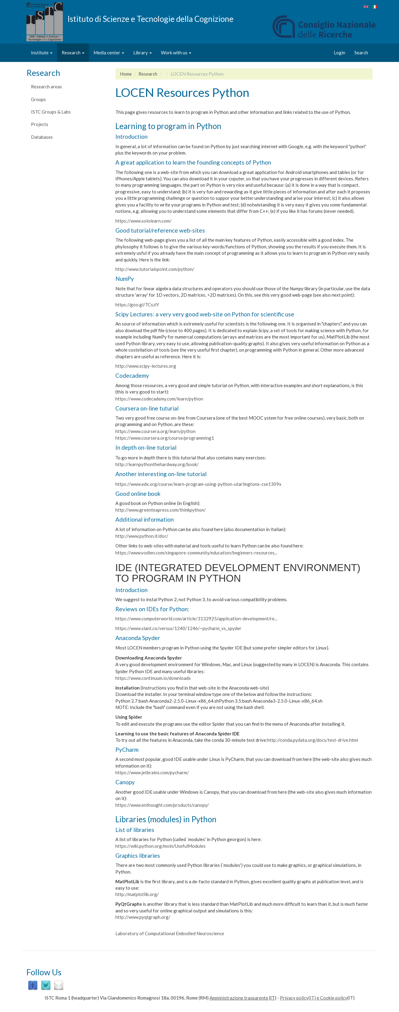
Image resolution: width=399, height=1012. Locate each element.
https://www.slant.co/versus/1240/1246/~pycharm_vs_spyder (178, 628)
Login (339, 52)
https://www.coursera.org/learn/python (155, 431)
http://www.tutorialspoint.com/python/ (154, 269)
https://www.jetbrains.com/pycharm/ (152, 772)
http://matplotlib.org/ (137, 894)
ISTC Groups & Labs (51, 111)
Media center (109, 52)
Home (126, 74)
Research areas (46, 86)
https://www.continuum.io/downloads (153, 678)
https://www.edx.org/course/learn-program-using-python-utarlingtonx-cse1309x (198, 484)
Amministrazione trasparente (239, 997)
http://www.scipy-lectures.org (145, 366)
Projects (39, 124)
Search (361, 52)
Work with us (176, 52)
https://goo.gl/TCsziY (137, 304)
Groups (38, 99)
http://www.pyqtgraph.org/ (142, 917)
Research (73, 52)
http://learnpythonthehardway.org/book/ (157, 464)
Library (142, 52)
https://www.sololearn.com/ (143, 220)
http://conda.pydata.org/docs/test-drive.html (312, 740)
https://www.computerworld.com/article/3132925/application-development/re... (196, 618)
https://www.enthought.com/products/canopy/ (162, 805)
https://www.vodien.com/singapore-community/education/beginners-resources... (196, 552)
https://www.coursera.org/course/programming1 (164, 438)
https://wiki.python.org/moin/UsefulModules (160, 846)
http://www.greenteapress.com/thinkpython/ (160, 510)
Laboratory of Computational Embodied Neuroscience (169, 933)
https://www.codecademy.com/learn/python (159, 398)
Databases (42, 137)
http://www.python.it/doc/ (141, 536)
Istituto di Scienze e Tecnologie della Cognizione (150, 18)
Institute (42, 52)
